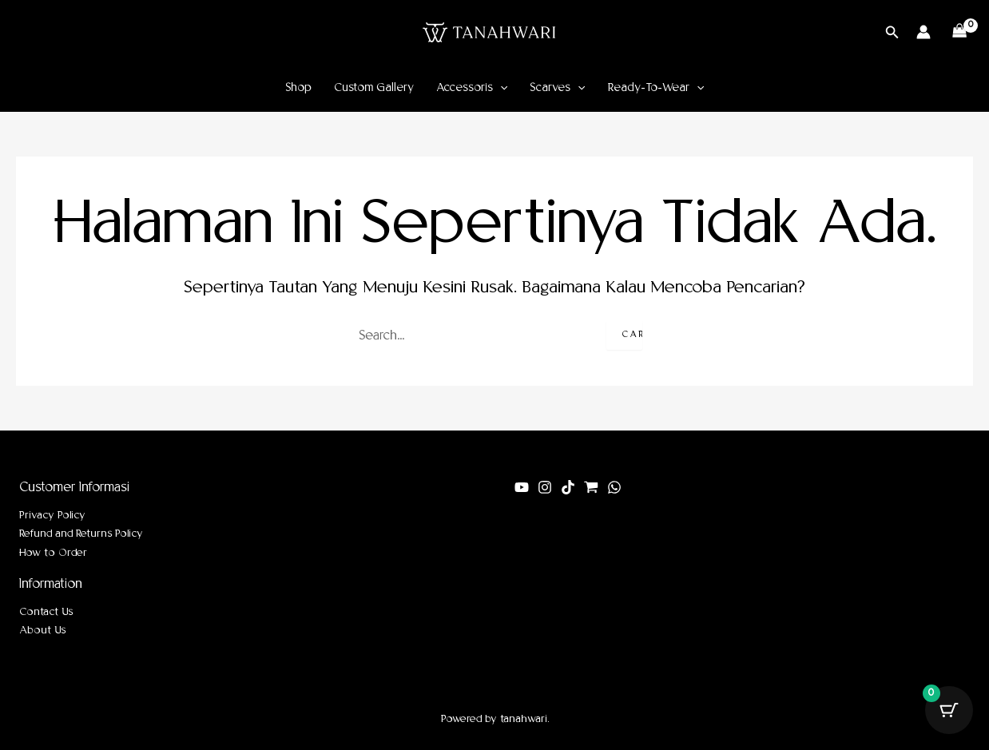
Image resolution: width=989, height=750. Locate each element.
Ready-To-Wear (656, 88)
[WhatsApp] (614, 487)
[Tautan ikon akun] (923, 32)
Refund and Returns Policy (81, 534)
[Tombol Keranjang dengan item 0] (949, 710)
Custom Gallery (374, 87)
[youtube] (521, 487)
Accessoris (471, 88)
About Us (42, 630)
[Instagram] (545, 487)
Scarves (557, 88)
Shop (298, 87)
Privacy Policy (52, 515)
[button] (892, 32)
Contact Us (46, 612)
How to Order (53, 553)
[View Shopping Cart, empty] (960, 32)
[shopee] (591, 487)
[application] (500, 88)
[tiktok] (568, 487)
